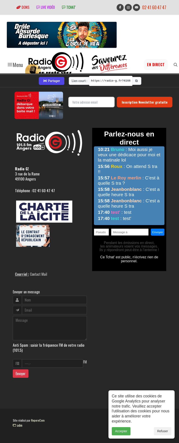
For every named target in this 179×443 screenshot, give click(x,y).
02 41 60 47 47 (154, 7)
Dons (22, 7)
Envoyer (21, 373)
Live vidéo (45, 7)
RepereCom (38, 420)
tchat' (69, 7)
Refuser (162, 435)
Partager (51, 81)
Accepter (121, 435)
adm (17, 425)
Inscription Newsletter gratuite (145, 102)
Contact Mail (38, 274)
